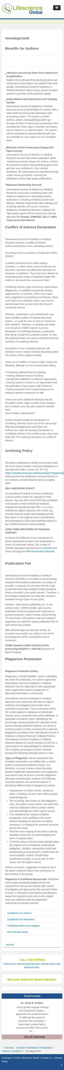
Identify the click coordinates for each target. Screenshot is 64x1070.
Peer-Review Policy (17, 932)
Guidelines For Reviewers (21, 919)
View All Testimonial (34, 1037)
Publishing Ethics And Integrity (23, 925)
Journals (9, 1047)
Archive (10, 944)
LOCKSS (47, 548)
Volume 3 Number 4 (12, 1051)
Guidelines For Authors (19, 913)
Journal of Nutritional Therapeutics (34, 1047)
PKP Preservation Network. (40, 551)
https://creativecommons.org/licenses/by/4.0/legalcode (34, 473)
